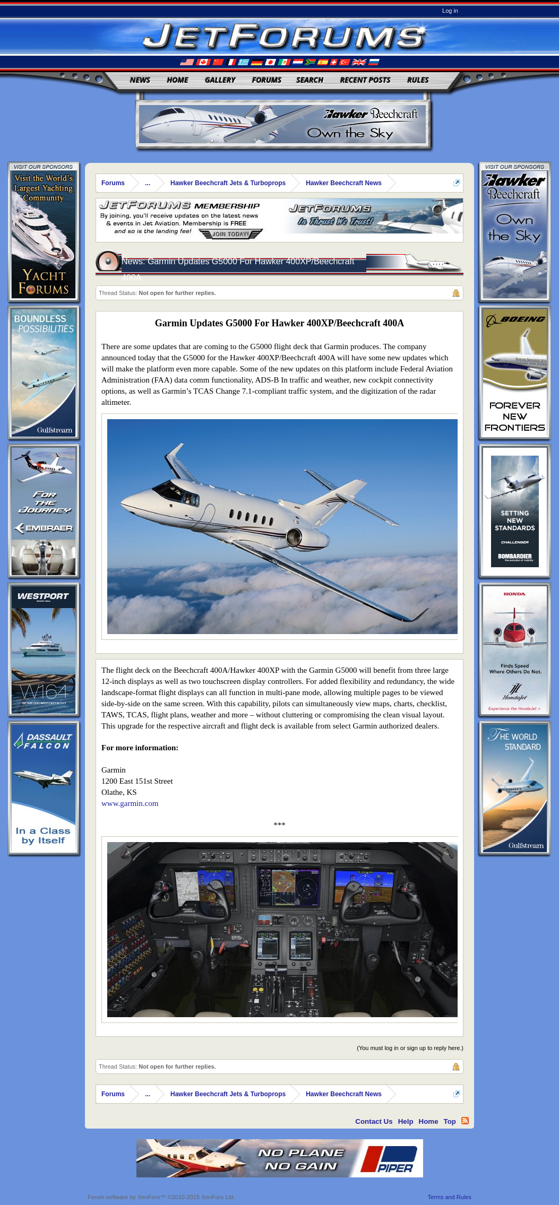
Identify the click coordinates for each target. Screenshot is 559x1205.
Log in (450, 10)
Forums (267, 80)
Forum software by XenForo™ (161, 1197)
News (140, 80)
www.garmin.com (129, 803)
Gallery (220, 80)
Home (177, 80)
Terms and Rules (449, 1197)
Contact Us (373, 1121)
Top (450, 1121)
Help (406, 1121)
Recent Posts (365, 80)
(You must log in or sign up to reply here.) (410, 1048)
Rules (417, 80)
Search (310, 80)
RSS (465, 1120)
